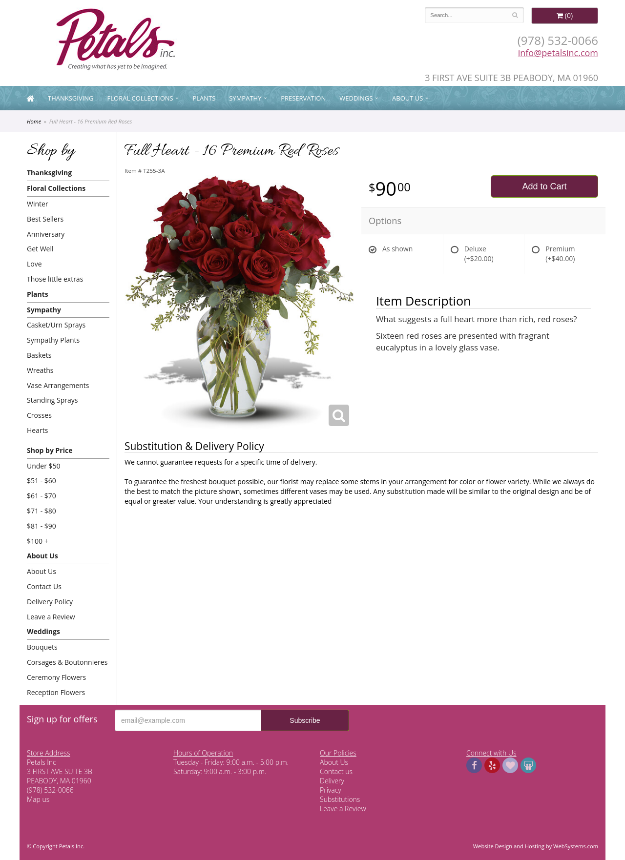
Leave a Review (51, 616)
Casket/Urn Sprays (56, 324)
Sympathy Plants (53, 340)
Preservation (303, 98)
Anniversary (45, 234)
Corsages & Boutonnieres (67, 662)
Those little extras (55, 279)
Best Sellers (45, 219)
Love (34, 263)
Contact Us (44, 586)
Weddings (356, 98)
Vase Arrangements (58, 385)
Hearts (37, 430)
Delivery (332, 780)
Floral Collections (140, 98)
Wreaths (40, 370)
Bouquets (42, 647)
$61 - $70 (41, 495)
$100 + (37, 541)
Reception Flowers (56, 692)
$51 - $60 (41, 480)
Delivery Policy (50, 601)
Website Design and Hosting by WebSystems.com (535, 846)
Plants (203, 98)
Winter (37, 203)
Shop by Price (49, 450)
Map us (38, 799)
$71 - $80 (41, 510)
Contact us (336, 771)
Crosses (39, 415)
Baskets (39, 355)
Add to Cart (544, 186)
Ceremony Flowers (56, 677)
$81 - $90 (41, 526)
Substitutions (340, 799)
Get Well (40, 248)
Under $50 (44, 466)
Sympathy (245, 98)
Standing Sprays (52, 400)
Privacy (330, 790)
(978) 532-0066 (558, 40)
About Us (407, 98)
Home (34, 121)
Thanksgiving (71, 98)
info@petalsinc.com (558, 53)
